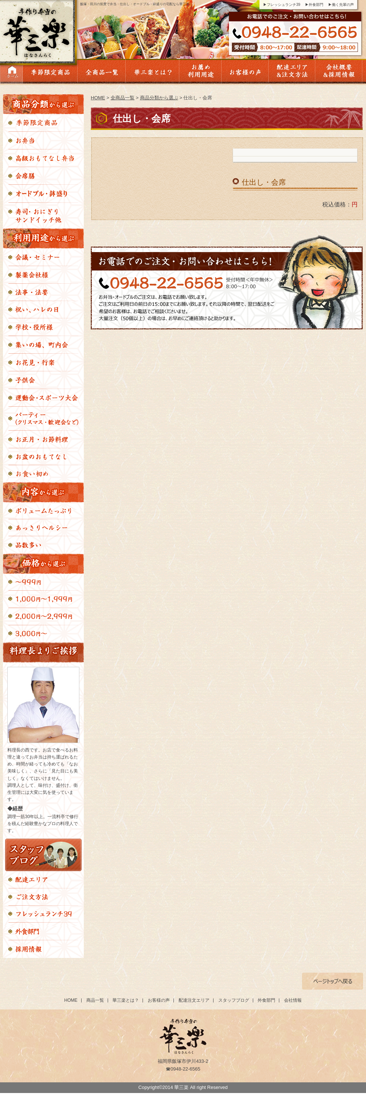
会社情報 (293, 1000)
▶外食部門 (314, 5)
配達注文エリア (194, 1000)
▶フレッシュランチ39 (281, 5)
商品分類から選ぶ (159, 97)
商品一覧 (95, 1000)
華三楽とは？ (125, 1000)
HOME (98, 97)
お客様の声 (159, 1000)
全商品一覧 (122, 97)
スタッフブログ (233, 1000)
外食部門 (266, 1000)
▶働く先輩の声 (341, 5)
